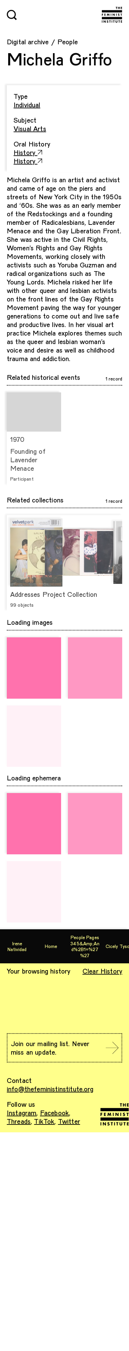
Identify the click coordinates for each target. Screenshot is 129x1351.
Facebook (54, 1112)
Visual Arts (30, 128)
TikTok (44, 1121)
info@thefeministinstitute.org (50, 1089)
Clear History (102, 971)
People (67, 41)
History (28, 152)
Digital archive (28, 41)
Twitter (69, 1121)
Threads (19, 1121)
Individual (27, 104)
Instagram (21, 1112)
